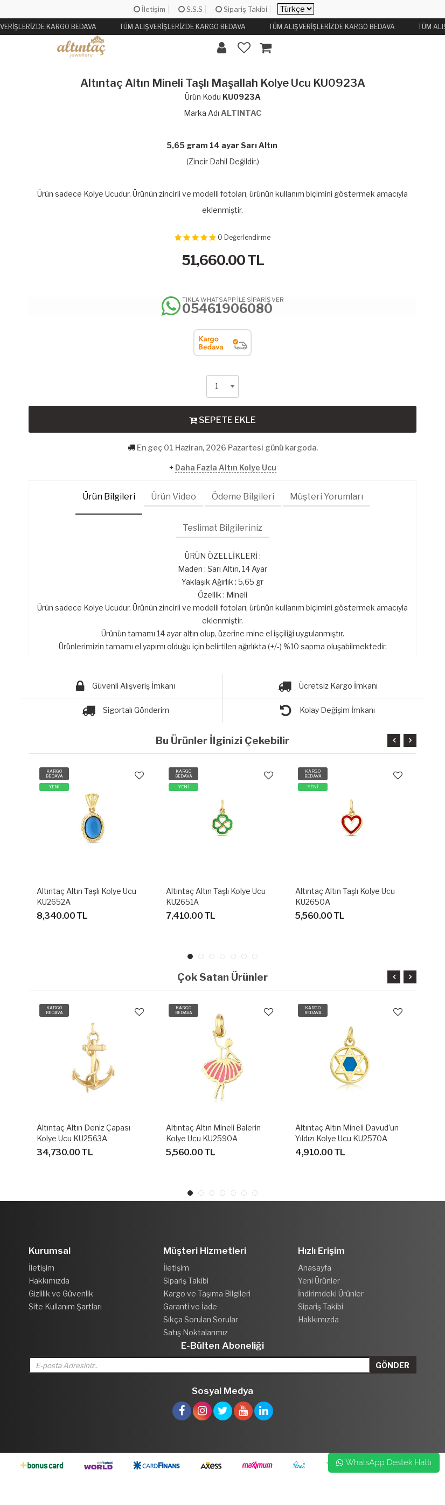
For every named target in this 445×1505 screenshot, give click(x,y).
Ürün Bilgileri (108, 496)
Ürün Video (173, 496)
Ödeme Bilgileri (243, 496)
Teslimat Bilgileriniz (222, 528)
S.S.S (190, 9)
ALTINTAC (241, 112)
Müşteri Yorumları (326, 496)
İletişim (149, 9)
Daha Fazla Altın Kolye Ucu (225, 467)
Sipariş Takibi (241, 9)
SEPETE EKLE (222, 420)
